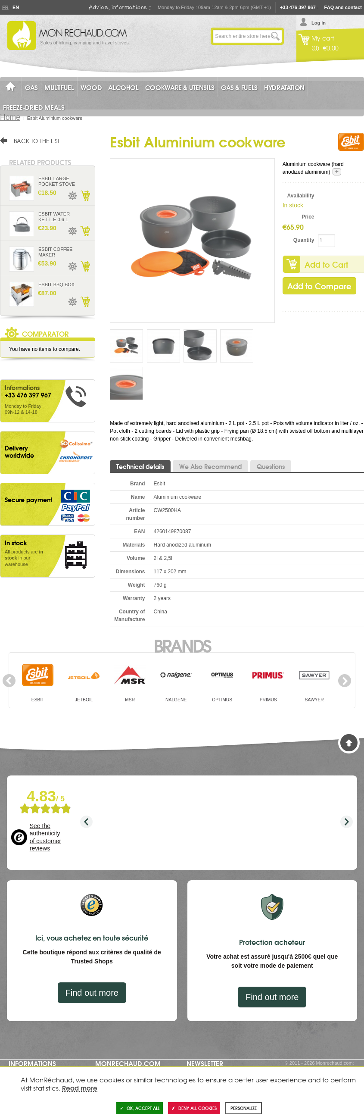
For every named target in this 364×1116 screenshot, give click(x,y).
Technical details (140, 466)
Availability (300, 196)
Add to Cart (85, 196)
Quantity (303, 240)
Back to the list (37, 140)
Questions (271, 466)
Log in (318, 22)
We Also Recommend (210, 466)
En (15, 7)
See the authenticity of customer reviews (45, 837)
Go (275, 36)
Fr (5, 7)
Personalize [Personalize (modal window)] (243, 1108)
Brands (182, 644)
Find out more (91, 992)
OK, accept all (139, 1108)
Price (308, 217)
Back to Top (349, 742)
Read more (79, 1087)
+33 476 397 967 (298, 7)
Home (10, 117)
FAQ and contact (343, 7)
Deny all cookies (194, 1108)
